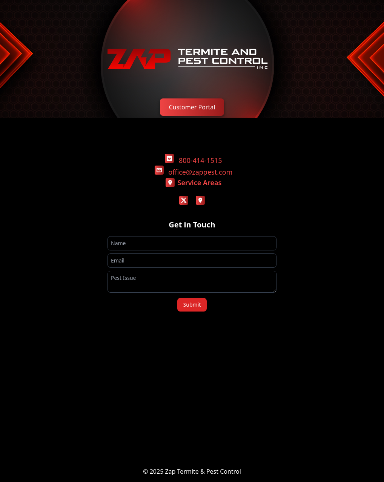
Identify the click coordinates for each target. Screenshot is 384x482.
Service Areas (194, 182)
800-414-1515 (200, 160)
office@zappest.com (200, 172)
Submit (192, 304)
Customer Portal (192, 107)
